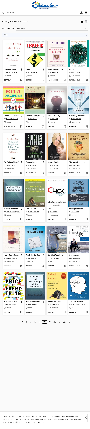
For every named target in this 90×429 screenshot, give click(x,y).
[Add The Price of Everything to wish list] (21, 312)
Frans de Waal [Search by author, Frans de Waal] (75, 258)
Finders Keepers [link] (32, 162)
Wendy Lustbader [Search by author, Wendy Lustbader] (11, 72)
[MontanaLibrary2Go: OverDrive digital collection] (45, 5)
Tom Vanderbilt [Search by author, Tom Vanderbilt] (33, 72)
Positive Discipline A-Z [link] (12, 116)
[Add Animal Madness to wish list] (64, 312)
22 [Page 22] (64, 322)
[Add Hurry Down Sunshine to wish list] (21, 265)
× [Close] (85, 418)
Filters (6, 35)
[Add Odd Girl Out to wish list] (43, 219)
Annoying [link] (73, 69)
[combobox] (40, 13)
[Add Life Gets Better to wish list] (21, 80)
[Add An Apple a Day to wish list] (64, 126)
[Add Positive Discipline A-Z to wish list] (21, 126)
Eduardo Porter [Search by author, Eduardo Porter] (11, 304)
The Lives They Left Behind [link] (34, 116)
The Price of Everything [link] (12, 302)
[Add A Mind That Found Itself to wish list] (21, 219)
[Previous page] (22, 322)
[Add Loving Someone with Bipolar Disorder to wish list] (86, 219)
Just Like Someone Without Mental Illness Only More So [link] (77, 302)
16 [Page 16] (35, 322)
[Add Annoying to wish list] (86, 80)
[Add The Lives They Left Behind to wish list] (43, 126)
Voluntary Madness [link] (77, 116)
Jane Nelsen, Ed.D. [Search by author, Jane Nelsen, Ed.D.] (12, 119)
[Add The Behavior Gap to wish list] (43, 265)
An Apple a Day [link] (54, 116)
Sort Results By (8, 28)
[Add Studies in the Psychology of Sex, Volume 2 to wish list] (43, 312)
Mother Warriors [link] (54, 162)
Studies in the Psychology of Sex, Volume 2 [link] (34, 302)
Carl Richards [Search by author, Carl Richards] (32, 258)
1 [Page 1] (26, 322)
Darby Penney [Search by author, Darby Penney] (32, 119)
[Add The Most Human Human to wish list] (86, 173)
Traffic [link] (28, 69)
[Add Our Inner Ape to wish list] (86, 265)
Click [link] (49, 209)
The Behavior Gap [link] (33, 255)
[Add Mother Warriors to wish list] (64, 173)
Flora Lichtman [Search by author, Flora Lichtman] (76, 72)
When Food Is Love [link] (55, 69)
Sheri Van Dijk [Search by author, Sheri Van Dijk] (54, 258)
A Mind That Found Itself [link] (12, 209)
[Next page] (69, 322)
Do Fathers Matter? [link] (11, 162)
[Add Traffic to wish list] (43, 80)
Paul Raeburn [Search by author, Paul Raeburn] (10, 165)
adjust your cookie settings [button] (33, 422)
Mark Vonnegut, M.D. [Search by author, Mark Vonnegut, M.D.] (78, 304)
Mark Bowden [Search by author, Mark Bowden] (32, 165)
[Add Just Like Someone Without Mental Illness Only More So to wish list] (86, 312)
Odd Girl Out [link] (31, 209)
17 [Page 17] (39, 322)
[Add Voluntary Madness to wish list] (86, 126)
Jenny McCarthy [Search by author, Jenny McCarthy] (55, 165)
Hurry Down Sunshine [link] (12, 255)
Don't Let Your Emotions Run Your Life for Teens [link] (56, 255)
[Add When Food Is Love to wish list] (64, 80)
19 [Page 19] (50, 322)
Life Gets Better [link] (10, 69)
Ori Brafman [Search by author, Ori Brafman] (54, 212)
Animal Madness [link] (54, 302)
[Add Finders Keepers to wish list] (43, 173)
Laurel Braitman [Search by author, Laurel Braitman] (55, 304)
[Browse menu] (86, 12)
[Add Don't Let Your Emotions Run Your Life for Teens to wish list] (64, 265)
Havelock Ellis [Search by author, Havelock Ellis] (32, 304)
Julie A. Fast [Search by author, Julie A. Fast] (75, 212)
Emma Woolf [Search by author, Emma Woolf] (54, 119)
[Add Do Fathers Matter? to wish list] (21, 173)
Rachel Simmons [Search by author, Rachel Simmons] (33, 212)
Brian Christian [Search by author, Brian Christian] (76, 165)
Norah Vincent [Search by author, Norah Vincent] (76, 119)
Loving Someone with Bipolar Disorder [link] (77, 209)
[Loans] (81, 13)
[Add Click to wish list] (64, 219)
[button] (82, 22)
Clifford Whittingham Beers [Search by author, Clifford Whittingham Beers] (13, 212)
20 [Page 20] (54, 322)
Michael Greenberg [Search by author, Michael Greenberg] (12, 258)
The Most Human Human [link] (77, 162)
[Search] (3, 13)
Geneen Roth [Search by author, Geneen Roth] (54, 72)
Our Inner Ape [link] (74, 255)
